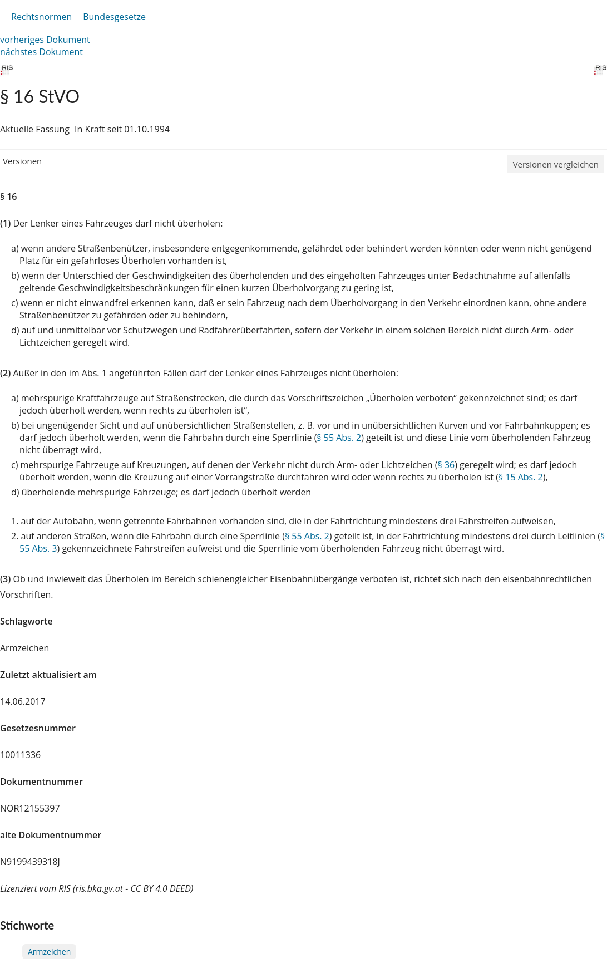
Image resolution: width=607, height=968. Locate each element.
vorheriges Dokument (45, 39)
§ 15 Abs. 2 (521, 477)
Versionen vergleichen (556, 164)
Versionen (22, 160)
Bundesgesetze (114, 17)
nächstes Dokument (41, 52)
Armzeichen (49, 951)
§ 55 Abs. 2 (339, 437)
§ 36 (446, 465)
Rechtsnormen (41, 17)
